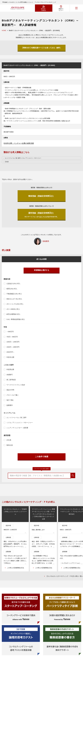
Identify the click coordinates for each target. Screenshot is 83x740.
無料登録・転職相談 (43, 9)
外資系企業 (10, 369)
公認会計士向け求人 (13, 283)
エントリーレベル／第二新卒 (16, 417)
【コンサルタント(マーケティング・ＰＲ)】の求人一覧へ (64, 576)
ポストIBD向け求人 (13, 309)
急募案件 (9, 405)
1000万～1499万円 (12, 342)
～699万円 (10, 332)
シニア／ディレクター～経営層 (17, 428)
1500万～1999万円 (12, 347)
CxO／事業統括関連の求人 (15, 319)
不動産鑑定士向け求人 (14, 294)
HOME (4, 30)
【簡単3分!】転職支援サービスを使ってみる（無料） (41, 48)
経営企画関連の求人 (13, 314)
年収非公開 (10, 357)
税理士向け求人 (11, 289)
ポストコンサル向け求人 (14, 304)
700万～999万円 (12, 337)
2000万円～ (10, 352)
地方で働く (10, 400)
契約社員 (9, 445)
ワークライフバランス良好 (15, 385)
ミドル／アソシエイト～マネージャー (19, 422)
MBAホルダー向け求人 (14, 299)
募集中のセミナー (61, 9)
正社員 (8, 440)
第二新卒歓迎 (11, 380)
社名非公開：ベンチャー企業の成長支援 (19, 143)
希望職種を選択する (41, 270)
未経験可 (9, 375)
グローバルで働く (12, 395)
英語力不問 (10, 390)
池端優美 (45, 241)
